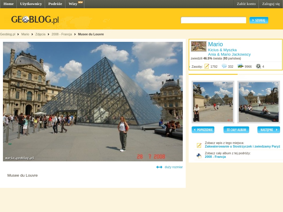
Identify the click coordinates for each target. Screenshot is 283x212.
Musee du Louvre (91, 34)
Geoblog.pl (7, 34)
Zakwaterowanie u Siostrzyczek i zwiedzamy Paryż (242, 146)
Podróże (55, 3)
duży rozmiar (174, 167)
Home (9, 3)
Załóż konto (246, 3)
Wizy (73, 3)
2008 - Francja (62, 34)
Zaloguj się (271, 3)
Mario (25, 34)
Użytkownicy (31, 3)
